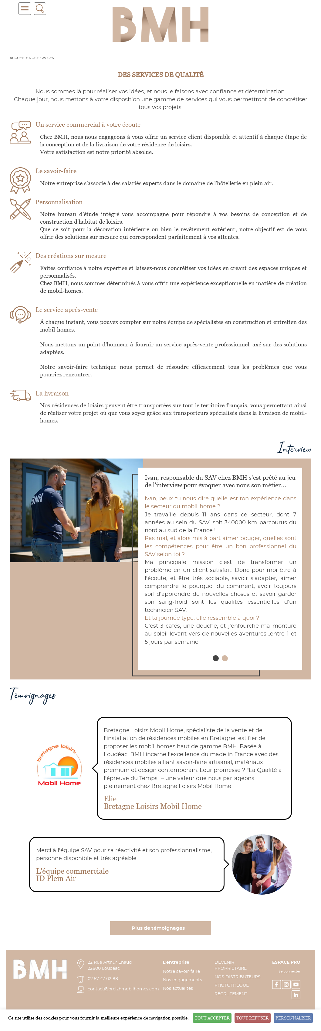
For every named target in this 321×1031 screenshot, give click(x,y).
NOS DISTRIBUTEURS (238, 977)
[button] (215, 658)
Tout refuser (252, 1017)
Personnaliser (293, 1017)
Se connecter (289, 971)
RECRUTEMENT (231, 994)
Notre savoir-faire (181, 971)
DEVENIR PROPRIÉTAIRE (231, 965)
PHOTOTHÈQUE (232, 985)
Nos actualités (178, 988)
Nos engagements (182, 980)
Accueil (17, 58)
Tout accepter (212, 1017)
